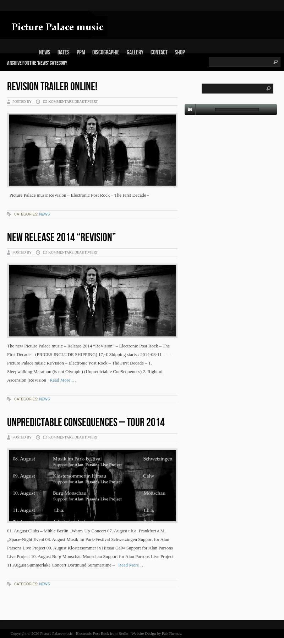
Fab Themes (171, 633)
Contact (159, 52)
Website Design (143, 633)
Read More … (61, 380)
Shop (180, 52)
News (44, 52)
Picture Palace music (56, 633)
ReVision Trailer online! (52, 87)
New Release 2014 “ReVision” (61, 238)
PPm (81, 52)
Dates (64, 52)
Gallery (135, 52)
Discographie (106, 52)
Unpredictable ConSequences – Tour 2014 (86, 423)
